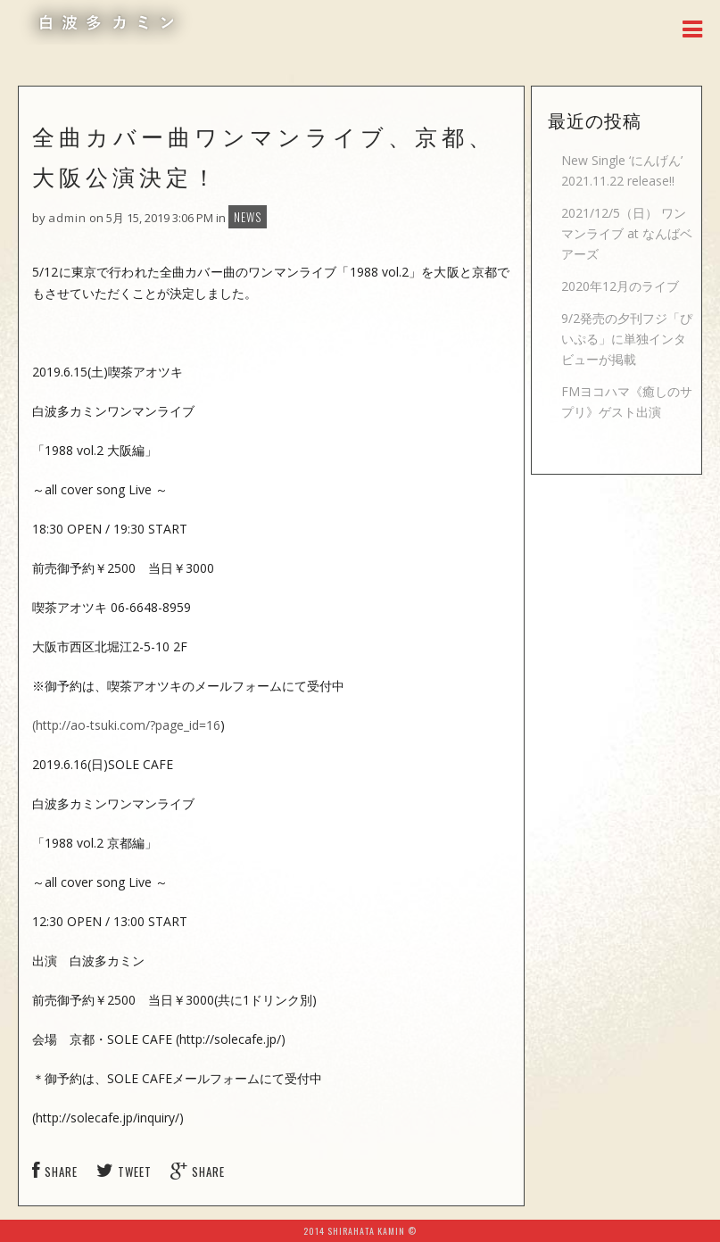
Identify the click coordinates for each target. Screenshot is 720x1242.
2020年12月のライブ (620, 285)
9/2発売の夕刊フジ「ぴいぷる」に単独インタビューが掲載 (626, 339)
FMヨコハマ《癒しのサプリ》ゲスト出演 (626, 401)
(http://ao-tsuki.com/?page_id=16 (126, 724)
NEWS (247, 217)
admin (67, 218)
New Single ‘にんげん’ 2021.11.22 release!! (622, 170)
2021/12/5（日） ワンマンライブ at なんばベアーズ (626, 233)
